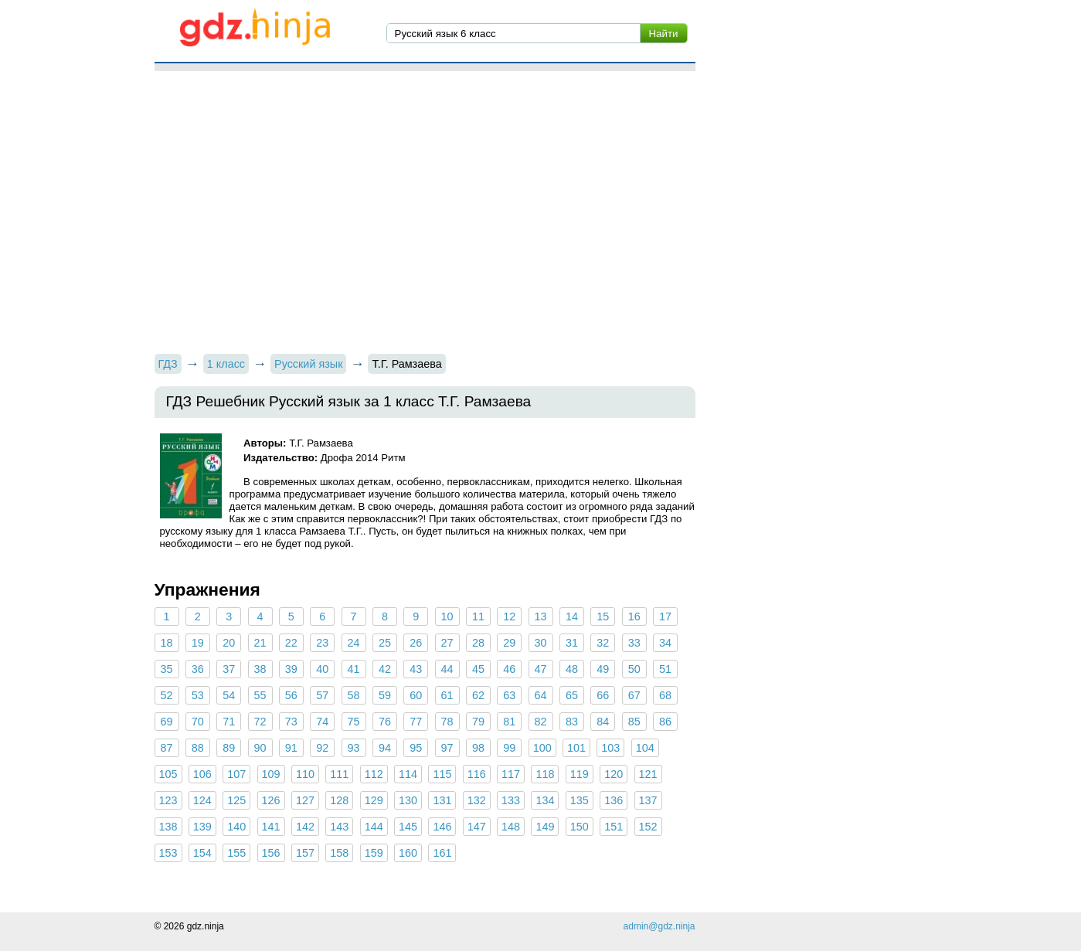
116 (476, 774)
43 (416, 669)
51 (665, 669)
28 (478, 643)
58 (354, 695)
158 (339, 853)
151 (613, 826)
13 (541, 616)
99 (509, 748)
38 (260, 669)
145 (408, 826)
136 (613, 800)
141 (271, 826)
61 (447, 695)
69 (166, 721)
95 (416, 748)
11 (478, 616)
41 (354, 669)
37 (229, 669)
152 (648, 826)
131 (442, 800)
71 (229, 721)
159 (374, 853)
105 (168, 774)
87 (166, 748)
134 (544, 800)
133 (510, 800)
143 (339, 826)
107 (236, 774)
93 (354, 748)
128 (339, 800)
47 (541, 669)
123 (168, 800)
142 (305, 826)
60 (416, 695)
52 (166, 695)
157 (305, 853)
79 (478, 721)
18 (166, 643)
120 (613, 774)
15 (603, 616)
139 (202, 826)
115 (442, 774)
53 (198, 695)
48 (572, 669)
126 (271, 800)
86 (665, 721)
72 (260, 721)
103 (610, 748)
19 (198, 643)
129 (374, 800)
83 (572, 721)
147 (476, 826)
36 (198, 669)
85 (634, 721)
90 (260, 748)
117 (510, 774)
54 (229, 695)
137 (648, 800)
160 (408, 853)
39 (291, 669)
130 (408, 800)
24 (354, 643)
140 (236, 826)
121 (648, 774)
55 (260, 695)
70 (198, 721)
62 (478, 695)
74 (322, 721)
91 (291, 748)
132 (476, 800)
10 (447, 616)
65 (572, 695)
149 (544, 826)
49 (603, 669)
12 (509, 616)
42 (385, 669)
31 (572, 643)
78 (447, 721)
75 (354, 721)
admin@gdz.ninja (659, 926)
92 (322, 748)
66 (603, 695)
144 (374, 826)
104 (645, 748)
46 (509, 669)
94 (385, 748)
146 (442, 826)
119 (579, 774)
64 (541, 695)
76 (385, 721)
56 (291, 695)
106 (202, 774)
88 (198, 748)
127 (305, 800)
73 (291, 721)
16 (634, 616)
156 (271, 853)
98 (478, 748)
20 (229, 643)
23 (322, 643)
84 (603, 721)
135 (579, 800)
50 (634, 669)
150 (579, 826)
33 (634, 643)
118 (544, 774)
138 (168, 826)
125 (236, 800)
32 (603, 643)
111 (339, 774)
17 (665, 616)
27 (447, 643)
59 (385, 695)
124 (202, 800)
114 (408, 774)
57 (322, 695)
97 (447, 748)
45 (478, 669)
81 (509, 721)
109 (271, 774)
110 (305, 774)
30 (541, 643)
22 (291, 643)
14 (572, 616)
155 (236, 853)
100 (542, 748)
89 (229, 748)
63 (509, 695)
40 (322, 669)
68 (665, 695)
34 (665, 643)
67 (634, 695)
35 (166, 669)
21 (260, 643)
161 (442, 853)
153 (168, 853)
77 (416, 721)
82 (541, 721)
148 (510, 826)
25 (385, 643)
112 (374, 774)
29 (509, 643)
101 (576, 748)
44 (447, 669)
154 (202, 853)
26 (416, 643)
